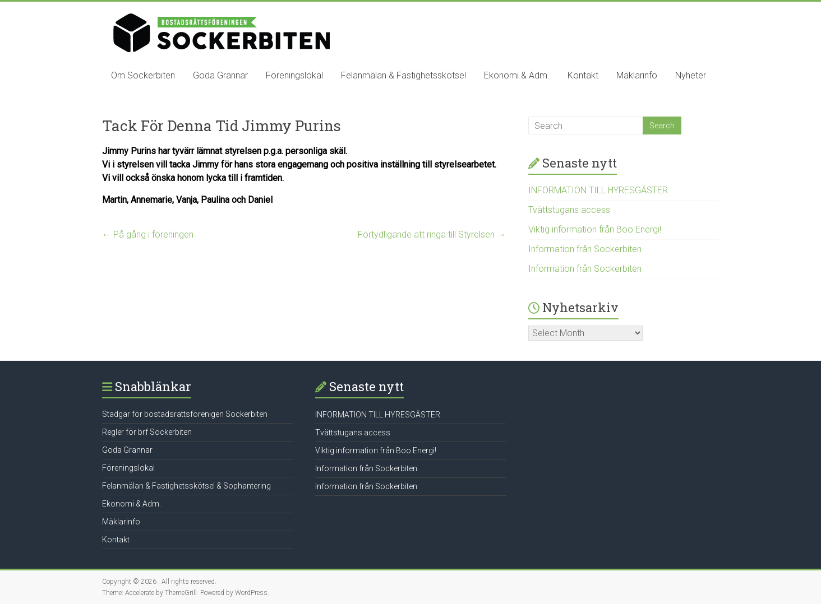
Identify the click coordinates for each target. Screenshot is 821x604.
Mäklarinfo (636, 75)
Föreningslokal (294, 75)
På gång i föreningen (147, 234)
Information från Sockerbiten (585, 249)
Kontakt (583, 75)
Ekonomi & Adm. (517, 75)
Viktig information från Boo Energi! (594, 229)
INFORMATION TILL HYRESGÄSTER (598, 190)
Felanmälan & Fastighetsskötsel (403, 75)
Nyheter (690, 75)
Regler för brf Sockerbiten (147, 432)
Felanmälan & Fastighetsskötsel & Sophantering (186, 485)
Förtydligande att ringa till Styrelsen (432, 234)
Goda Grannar (220, 75)
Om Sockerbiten (143, 75)
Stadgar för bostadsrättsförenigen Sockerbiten (184, 414)
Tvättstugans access (569, 210)
